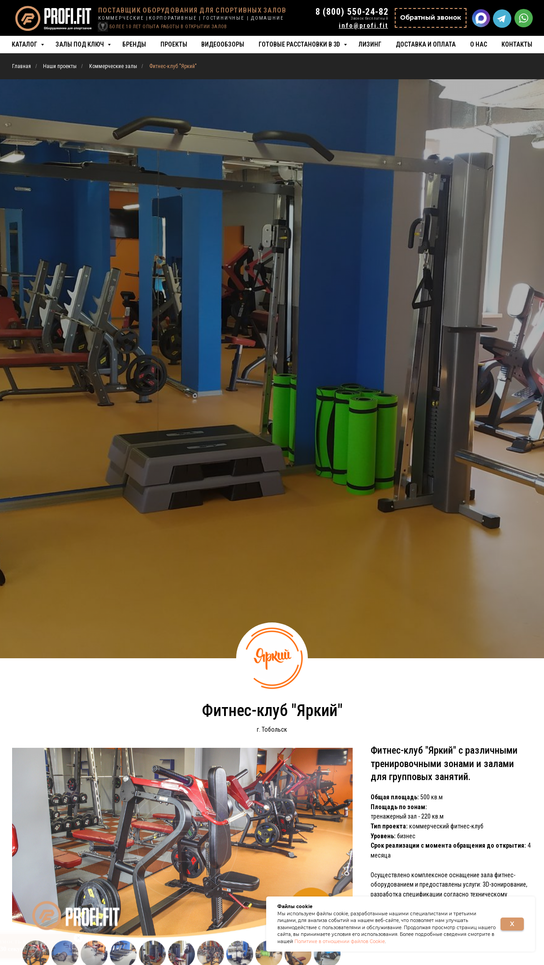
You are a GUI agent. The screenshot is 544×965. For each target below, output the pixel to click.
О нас (478, 44)
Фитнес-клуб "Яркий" (173, 66)
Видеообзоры (222, 44)
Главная (21, 66)
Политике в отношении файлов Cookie (339, 941)
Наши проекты (60, 66)
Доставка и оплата (426, 44)
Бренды (134, 44)
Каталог (25, 44)
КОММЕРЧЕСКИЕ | (123, 18)
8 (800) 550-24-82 (352, 11)
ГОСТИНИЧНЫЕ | (226, 18)
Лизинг (369, 44)
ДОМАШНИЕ (267, 18)
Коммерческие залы (113, 66)
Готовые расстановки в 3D (300, 44)
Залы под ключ (80, 44)
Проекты (173, 44)
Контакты (516, 44)
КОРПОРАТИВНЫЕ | (175, 18)
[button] (430, 18)
